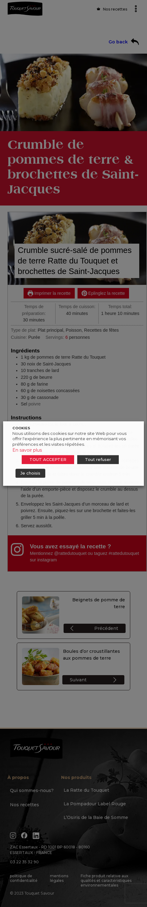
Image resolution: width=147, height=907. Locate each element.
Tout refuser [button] (98, 459)
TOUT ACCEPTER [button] (47, 459)
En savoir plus (27, 450)
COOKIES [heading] (21, 428)
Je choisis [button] (30, 473)
